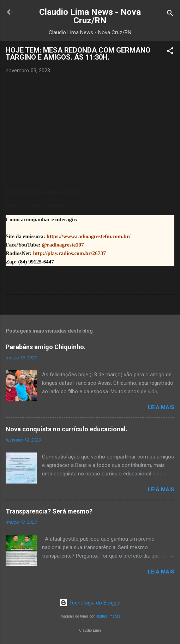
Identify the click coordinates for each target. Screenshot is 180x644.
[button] (170, 52)
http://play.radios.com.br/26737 (69, 253)
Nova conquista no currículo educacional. (66, 429)
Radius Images (108, 616)
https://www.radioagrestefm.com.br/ (89, 236)
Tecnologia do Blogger (90, 603)
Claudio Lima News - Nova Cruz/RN (90, 16)
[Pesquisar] (170, 14)
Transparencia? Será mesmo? (49, 511)
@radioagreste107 (63, 245)
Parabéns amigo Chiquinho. (46, 347)
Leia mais (161, 407)
